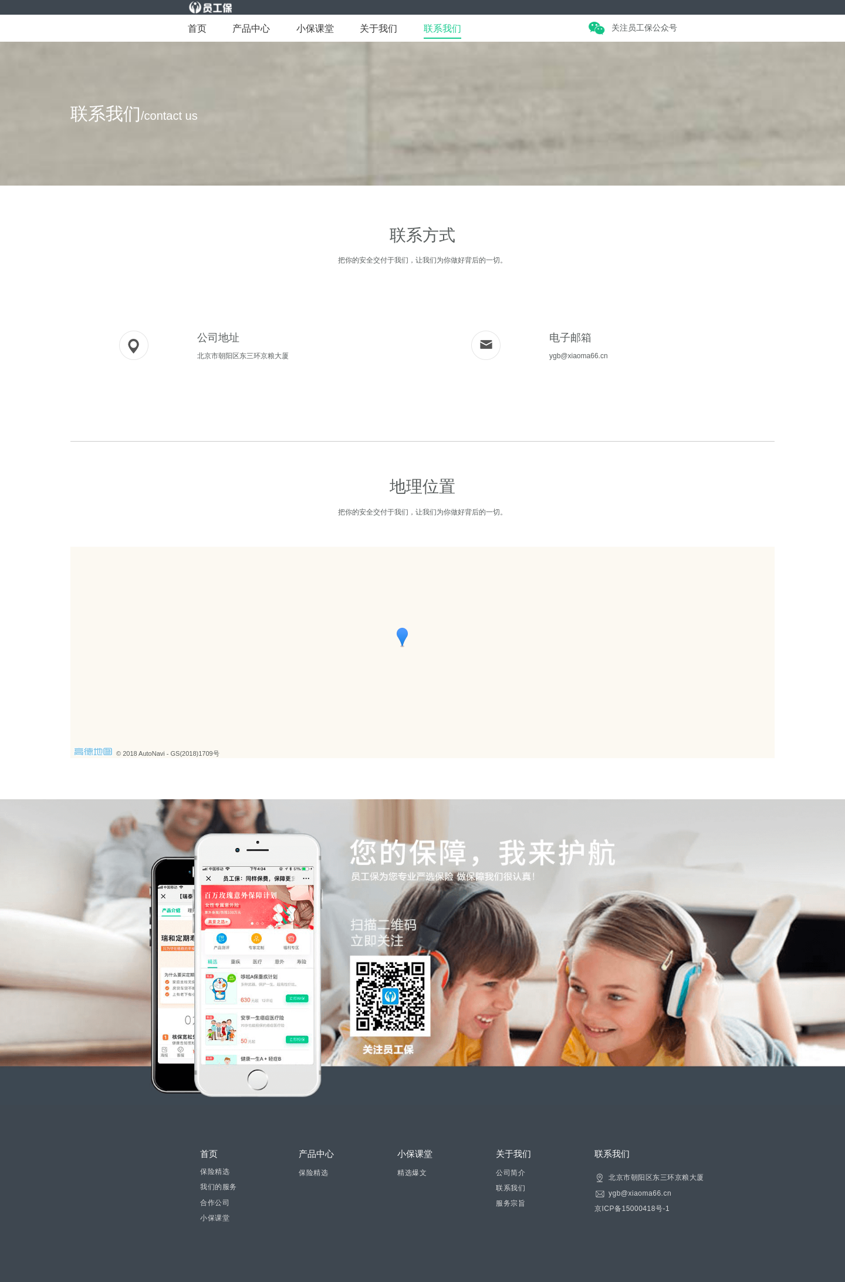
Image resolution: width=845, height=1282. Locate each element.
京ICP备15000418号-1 (632, 1208)
